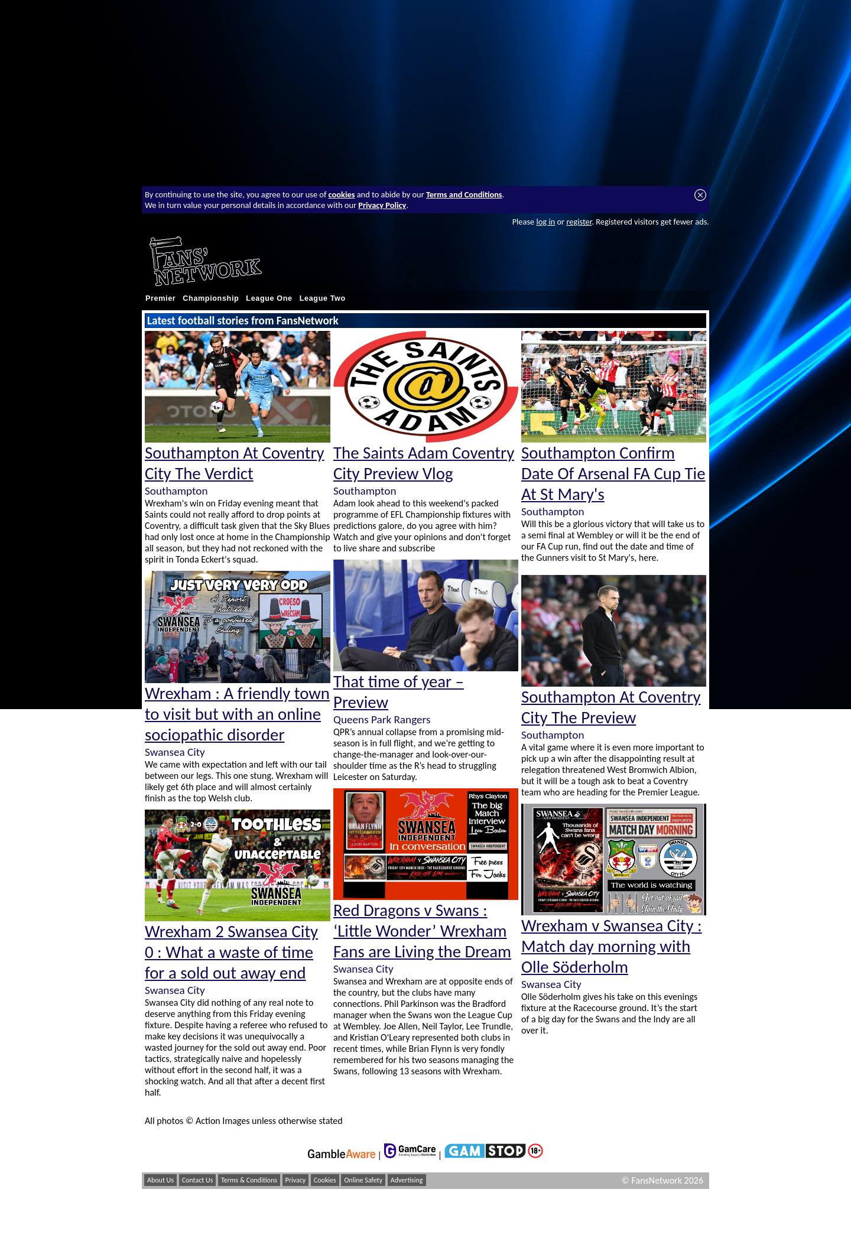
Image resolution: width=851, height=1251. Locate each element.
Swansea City (175, 752)
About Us (160, 1180)
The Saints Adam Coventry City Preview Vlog (423, 463)
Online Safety (363, 1180)
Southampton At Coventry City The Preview (611, 707)
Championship (211, 298)
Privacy (295, 1180)
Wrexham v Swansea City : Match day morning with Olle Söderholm (611, 946)
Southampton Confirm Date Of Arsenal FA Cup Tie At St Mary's (613, 474)
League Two (323, 298)
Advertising (407, 1180)
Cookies (325, 1180)
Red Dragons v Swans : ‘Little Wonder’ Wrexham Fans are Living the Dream (422, 931)
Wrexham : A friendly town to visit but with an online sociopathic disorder (237, 714)
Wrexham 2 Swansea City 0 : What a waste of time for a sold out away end (231, 952)
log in (545, 221)
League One (269, 298)
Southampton (176, 491)
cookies (342, 194)
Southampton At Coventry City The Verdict (234, 463)
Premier (160, 298)
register (579, 221)
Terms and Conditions (464, 194)
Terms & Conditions (249, 1180)
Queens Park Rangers (381, 719)
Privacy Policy (382, 205)
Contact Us (197, 1180)
